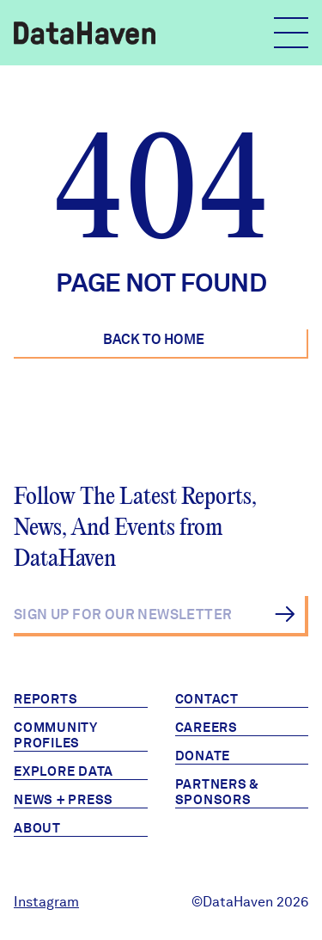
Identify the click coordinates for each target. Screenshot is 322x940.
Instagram (46, 902)
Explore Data (63, 771)
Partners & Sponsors (217, 792)
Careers (206, 727)
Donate (203, 756)
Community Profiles (56, 735)
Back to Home (153, 339)
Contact (207, 699)
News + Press (63, 800)
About (37, 828)
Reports (45, 699)
